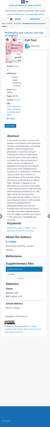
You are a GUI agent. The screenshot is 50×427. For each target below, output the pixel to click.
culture (21, 228)
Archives (35, 19)
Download (20, 278)
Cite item (10, 126)
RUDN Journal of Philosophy (25, 8)
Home (4, 23)
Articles (17, 100)
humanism (19, 230)
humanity (29, 230)
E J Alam (11, 241)
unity (34, 228)
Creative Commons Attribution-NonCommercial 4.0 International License (23, 329)
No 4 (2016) (17, 23)
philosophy (12, 228)
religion (28, 228)
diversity (10, 230)
